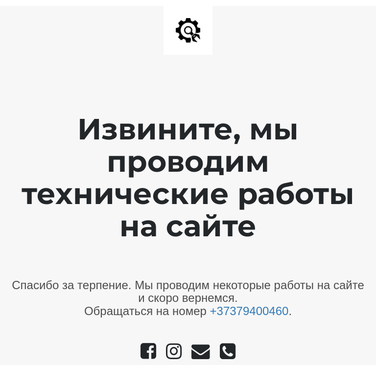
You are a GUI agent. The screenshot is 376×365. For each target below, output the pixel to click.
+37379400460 (249, 311)
